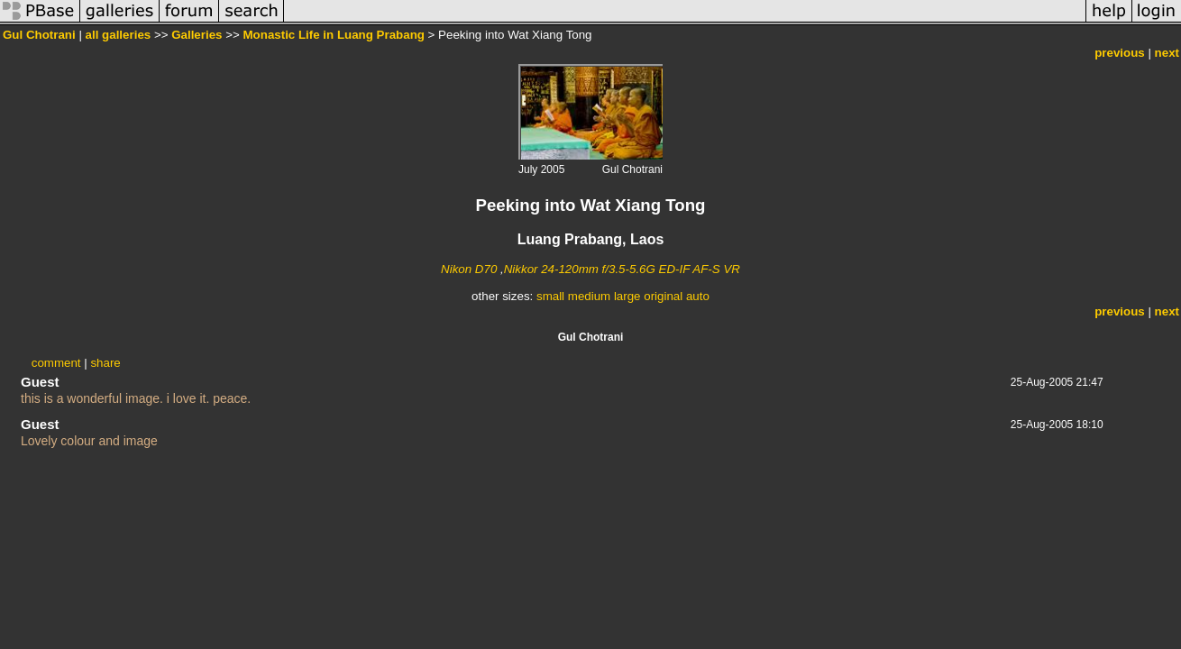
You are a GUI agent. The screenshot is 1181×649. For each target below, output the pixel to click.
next (1167, 52)
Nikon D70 (469, 269)
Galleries (196, 34)
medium (589, 296)
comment (56, 363)
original (663, 296)
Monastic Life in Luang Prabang (334, 34)
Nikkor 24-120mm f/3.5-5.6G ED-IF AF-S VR (622, 269)
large (627, 296)
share (105, 363)
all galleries (118, 34)
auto (698, 296)
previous (1119, 52)
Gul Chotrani (39, 34)
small (550, 296)
